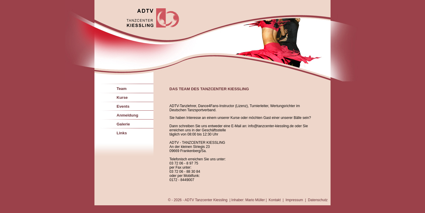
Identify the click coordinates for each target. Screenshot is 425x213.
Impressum (294, 200)
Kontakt (275, 200)
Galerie (123, 124)
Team (122, 88)
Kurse (122, 97)
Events (123, 106)
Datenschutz (318, 200)
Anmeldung (127, 115)
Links (122, 133)
